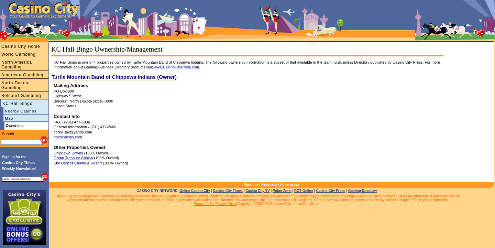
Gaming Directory (362, 191)
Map (9, 118)
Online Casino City (194, 191)
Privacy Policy (226, 204)
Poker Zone (282, 191)
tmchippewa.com (68, 137)
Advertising (289, 184)
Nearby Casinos (20, 111)
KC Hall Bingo (17, 103)
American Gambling (22, 75)
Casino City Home (20, 46)
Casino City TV (257, 191)
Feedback (269, 184)
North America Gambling (16, 64)
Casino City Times (228, 191)
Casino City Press (330, 191)
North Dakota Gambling (15, 85)
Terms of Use (204, 204)
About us (251, 184)
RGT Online (303, 191)
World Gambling (18, 54)
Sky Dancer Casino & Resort (78, 163)
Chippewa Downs (68, 153)
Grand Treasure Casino (73, 158)
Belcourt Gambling (21, 95)
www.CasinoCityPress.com (176, 67)
